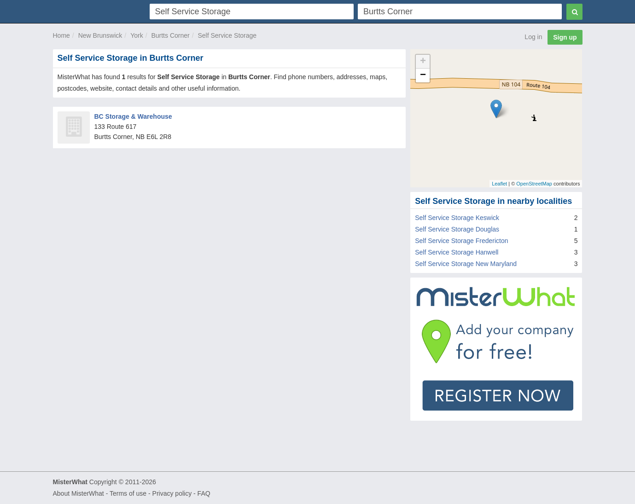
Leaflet (499, 183)
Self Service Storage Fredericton (461, 240)
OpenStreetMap (534, 183)
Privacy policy (172, 493)
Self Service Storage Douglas (457, 229)
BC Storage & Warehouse (133, 116)
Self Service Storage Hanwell (456, 252)
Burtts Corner (170, 35)
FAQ (204, 493)
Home (61, 35)
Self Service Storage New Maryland (466, 263)
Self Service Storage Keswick (457, 217)
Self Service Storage (227, 35)
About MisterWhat (78, 493)
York (136, 35)
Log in (533, 37)
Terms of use (128, 493)
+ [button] (423, 62)
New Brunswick (100, 35)
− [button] (423, 75)
